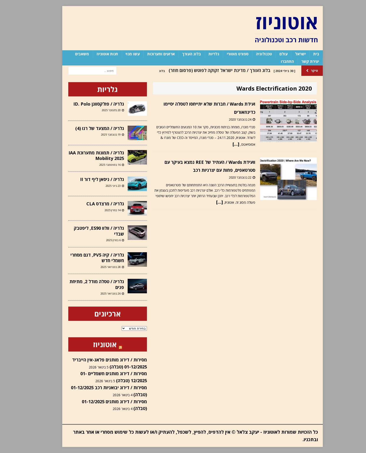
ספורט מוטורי (228, 54)
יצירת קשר (301, 61)
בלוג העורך (182, 54)
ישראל (291, 54)
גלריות (204, 54)
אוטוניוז (95, 344)
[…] (226, 144)
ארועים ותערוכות (151, 54)
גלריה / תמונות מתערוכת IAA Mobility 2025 (87, 155)
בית (307, 54)
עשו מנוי (123, 54)
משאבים (73, 54)
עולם (274, 54)
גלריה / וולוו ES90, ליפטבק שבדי (89, 231)
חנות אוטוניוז (98, 54)
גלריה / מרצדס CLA (96, 204)
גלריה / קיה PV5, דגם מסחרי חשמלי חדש (88, 257)
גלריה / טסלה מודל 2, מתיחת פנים (87, 284)
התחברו (277, 61)
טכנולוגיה (254, 54)
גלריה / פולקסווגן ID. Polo (89, 104)
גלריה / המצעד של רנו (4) (90, 128)
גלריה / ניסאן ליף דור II (93, 179)
